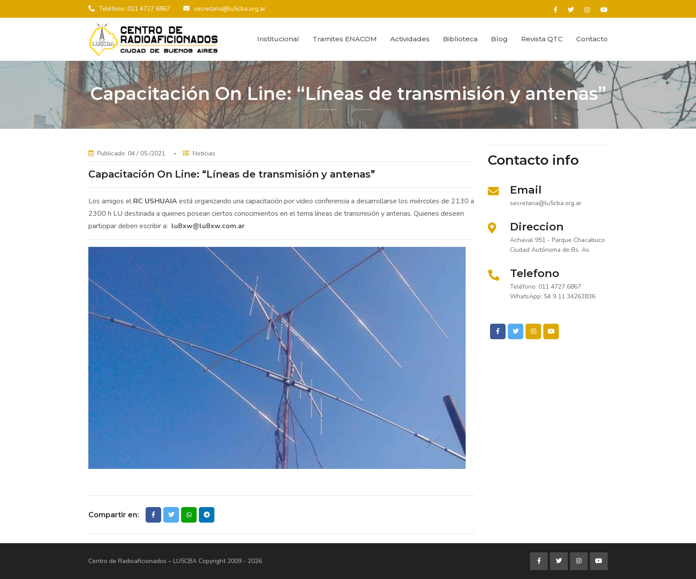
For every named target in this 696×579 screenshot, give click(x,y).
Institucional (278, 39)
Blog (499, 39)
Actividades (410, 39)
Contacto (592, 39)
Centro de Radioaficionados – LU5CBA (142, 561)
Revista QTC (542, 39)
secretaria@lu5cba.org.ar (229, 8)
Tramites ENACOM (344, 39)
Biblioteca (460, 39)
